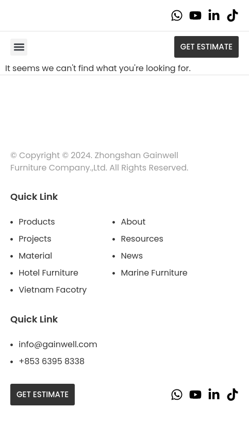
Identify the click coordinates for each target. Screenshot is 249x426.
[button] (18, 47)
